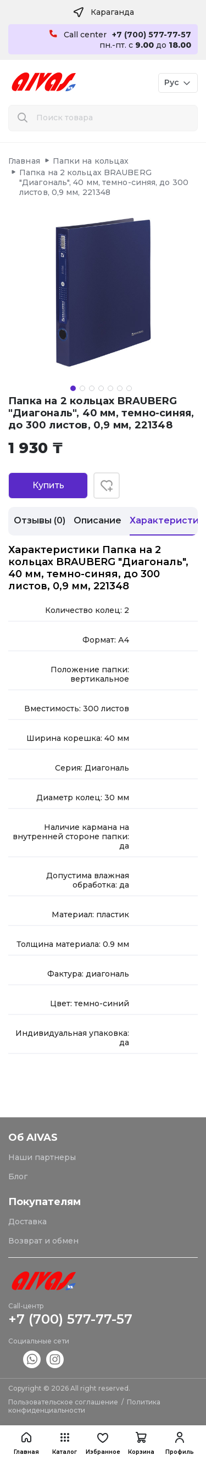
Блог (17, 1176)
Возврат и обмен (43, 1241)
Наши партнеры (42, 1157)
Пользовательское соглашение (63, 1402)
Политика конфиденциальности (84, 1406)
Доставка (27, 1221)
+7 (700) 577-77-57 (70, 1319)
